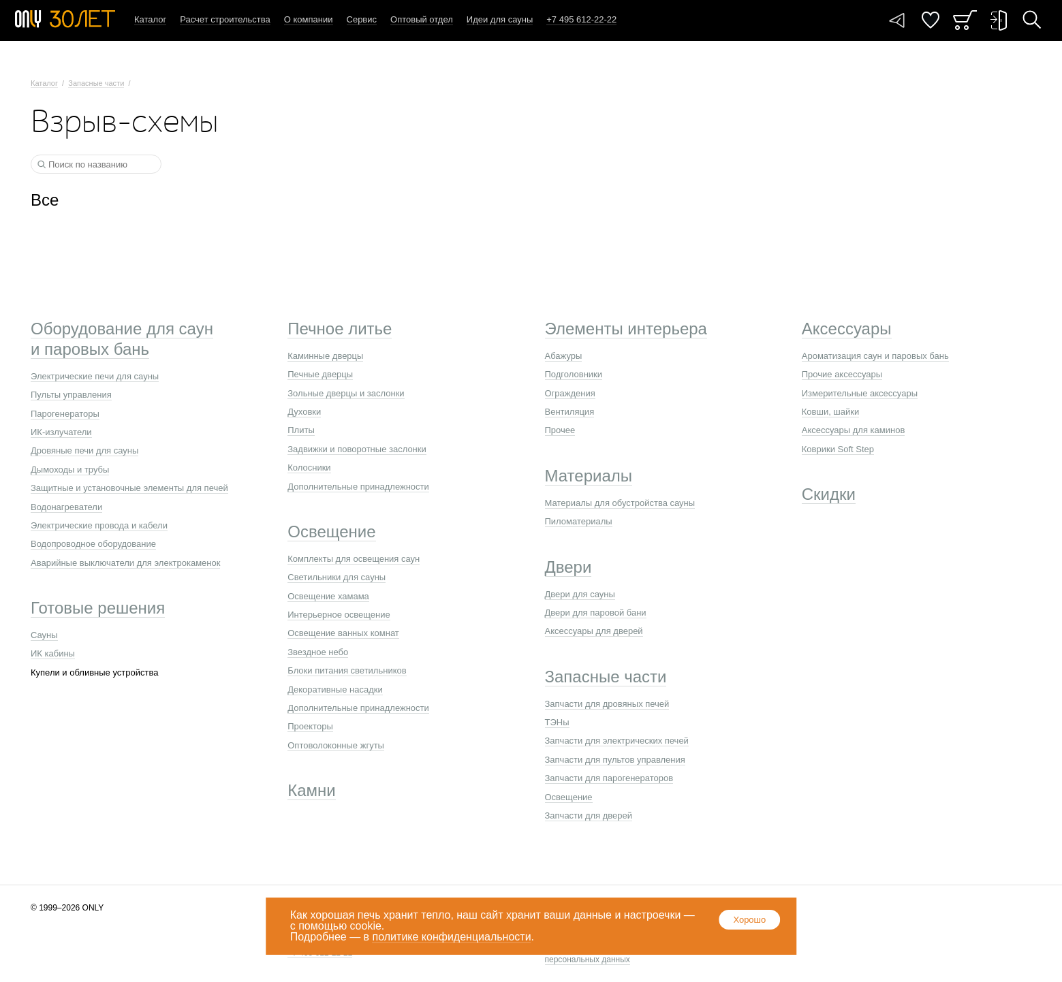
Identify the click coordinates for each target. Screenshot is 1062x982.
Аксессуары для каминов (853, 430)
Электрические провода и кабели (99, 525)
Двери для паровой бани (595, 612)
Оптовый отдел (421, 19)
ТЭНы (557, 722)
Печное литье (339, 328)
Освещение (331, 531)
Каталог (150, 19)
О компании (308, 19)
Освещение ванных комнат (343, 633)
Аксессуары (847, 328)
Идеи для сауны (500, 19)
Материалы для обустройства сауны (620, 503)
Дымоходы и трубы (70, 469)
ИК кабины (53, 653)
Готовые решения (98, 608)
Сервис (362, 19)
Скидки (829, 494)
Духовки (304, 412)
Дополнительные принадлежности (358, 486)
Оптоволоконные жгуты (335, 745)
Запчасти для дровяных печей (607, 704)
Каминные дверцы (325, 356)
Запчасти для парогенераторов (609, 778)
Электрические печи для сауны (95, 376)
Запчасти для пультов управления (615, 760)
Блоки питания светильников (346, 670)
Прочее (560, 430)
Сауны (44, 635)
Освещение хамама (328, 596)
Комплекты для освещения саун (353, 559)
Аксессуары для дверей (594, 631)
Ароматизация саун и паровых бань (875, 356)
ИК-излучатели (61, 432)
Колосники (308, 467)
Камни (311, 790)
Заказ (965, 20)
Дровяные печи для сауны (84, 450)
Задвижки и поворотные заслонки (356, 449)
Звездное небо (317, 652)
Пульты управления (71, 395)
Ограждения (570, 393)
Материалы (589, 475)
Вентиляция (570, 412)
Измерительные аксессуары (860, 393)
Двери (568, 567)
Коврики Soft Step (838, 449)
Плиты (301, 430)
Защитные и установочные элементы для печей (129, 488)
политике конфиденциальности (452, 937)
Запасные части (96, 83)
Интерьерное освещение (338, 614)
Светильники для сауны (336, 577)
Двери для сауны (580, 594)
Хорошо (749, 920)
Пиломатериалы (578, 521)
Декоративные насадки (334, 689)
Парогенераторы (65, 414)
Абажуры (563, 356)
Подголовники (574, 374)
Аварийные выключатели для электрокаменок (125, 563)
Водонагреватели (66, 507)
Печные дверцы (320, 374)
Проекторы (309, 726)
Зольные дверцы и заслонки (345, 393)
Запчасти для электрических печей (617, 740)
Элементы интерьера (626, 328)
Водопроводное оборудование (93, 544)
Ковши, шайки (831, 412)
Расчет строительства (225, 19)
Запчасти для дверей (589, 815)
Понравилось (930, 20)
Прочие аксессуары (842, 374)
